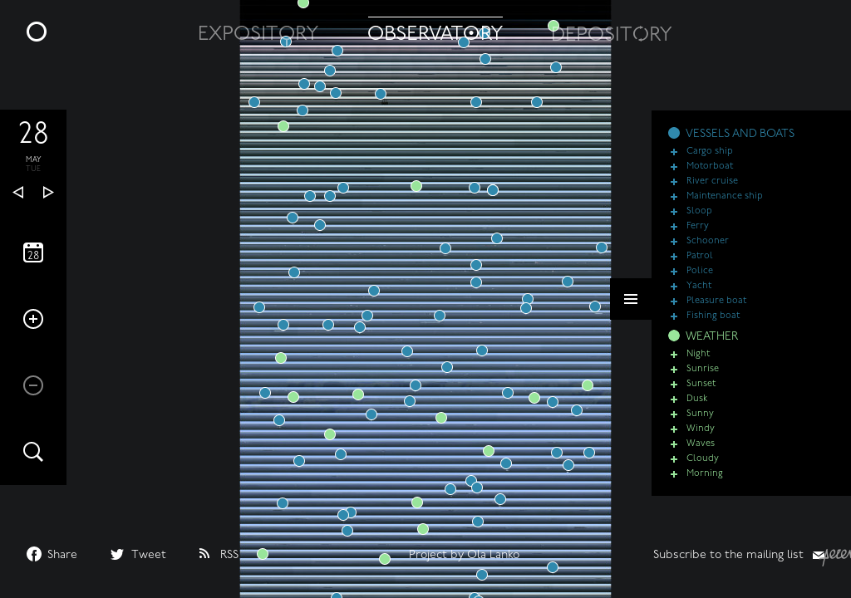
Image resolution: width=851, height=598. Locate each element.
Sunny (700, 424)
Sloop (699, 222)
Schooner (707, 252)
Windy (700, 439)
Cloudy (702, 469)
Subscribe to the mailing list (728, 555)
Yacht (698, 296)
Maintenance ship (724, 207)
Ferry (697, 237)
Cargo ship (709, 162)
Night (698, 365)
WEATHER (712, 347)
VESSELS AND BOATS (740, 145)
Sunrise (702, 380)
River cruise (712, 192)
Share (62, 555)
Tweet (148, 555)
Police (699, 282)
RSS (229, 555)
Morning (704, 484)
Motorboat (709, 177)
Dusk (696, 409)
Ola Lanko (493, 555)
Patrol (699, 267)
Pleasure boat (716, 311)
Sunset (701, 394)
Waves (700, 454)
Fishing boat (713, 326)
